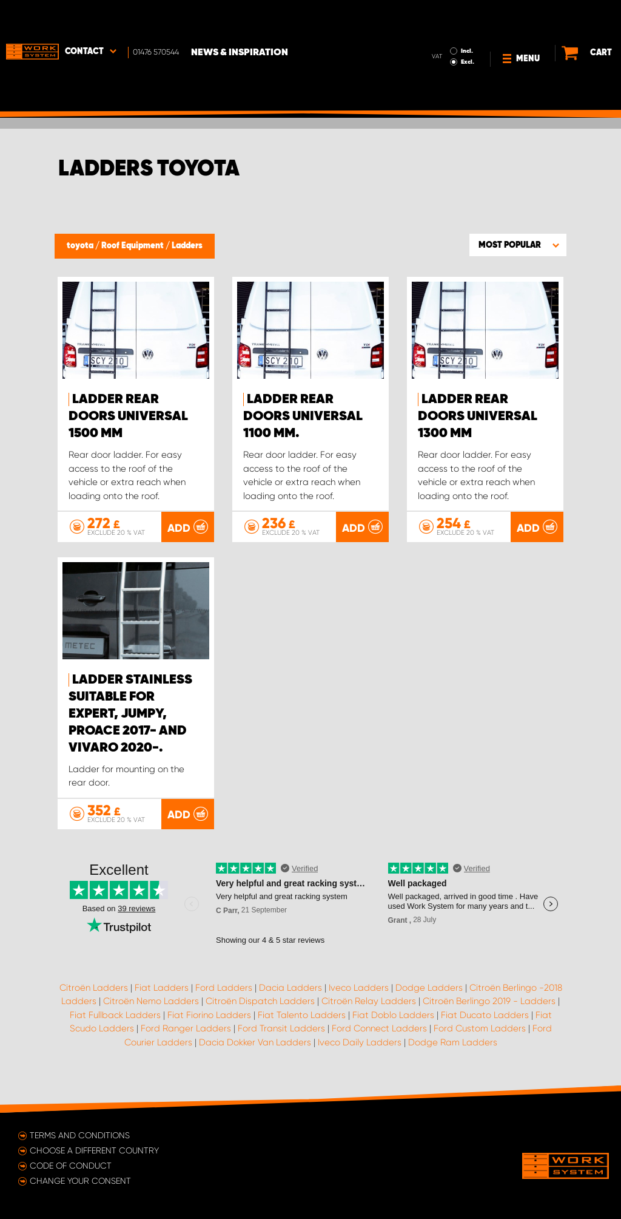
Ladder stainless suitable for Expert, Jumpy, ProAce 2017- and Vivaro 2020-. (130, 720)
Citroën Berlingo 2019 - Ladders (489, 1008)
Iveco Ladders (359, 994)
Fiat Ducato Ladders (485, 1021)
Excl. (445, 28)
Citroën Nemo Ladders (151, 1008)
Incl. (444, 17)
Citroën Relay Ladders (368, 1008)
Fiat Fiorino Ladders (209, 1021)
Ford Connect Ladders (379, 1035)
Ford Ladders (223, 994)
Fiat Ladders (162, 994)
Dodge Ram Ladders (452, 1049)
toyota (81, 246)
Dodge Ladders (429, 994)
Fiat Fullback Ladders (115, 1021)
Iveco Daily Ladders (359, 1049)
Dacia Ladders (290, 994)
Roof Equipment (133, 246)
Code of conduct (71, 1165)
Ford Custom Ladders (480, 1035)
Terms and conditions (80, 1135)
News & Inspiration (239, 19)
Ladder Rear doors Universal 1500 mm (128, 416)
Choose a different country (94, 1150)
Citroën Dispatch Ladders (260, 1008)
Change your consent (80, 1181)
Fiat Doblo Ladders (393, 1021)
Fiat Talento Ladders (302, 1021)
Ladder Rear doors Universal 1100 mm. (303, 416)
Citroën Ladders (93, 994)
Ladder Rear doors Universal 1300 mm (477, 416)
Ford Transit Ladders (281, 1035)
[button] (517, 245)
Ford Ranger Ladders (186, 1035)
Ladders (187, 246)
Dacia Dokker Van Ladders (255, 1049)
